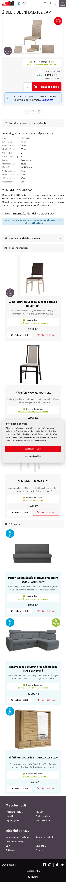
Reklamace (10, 850)
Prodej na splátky (43, 816)
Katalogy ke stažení (44, 837)
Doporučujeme (12, 820)
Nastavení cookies (33, 456)
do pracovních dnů (33, 323)
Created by (33, 871)
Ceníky (38, 841)
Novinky (39, 811)
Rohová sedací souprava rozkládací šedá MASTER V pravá (33, 668)
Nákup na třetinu (43, 820)
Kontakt (9, 816)
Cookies (39, 850)
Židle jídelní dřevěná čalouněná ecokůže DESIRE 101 (33, 304)
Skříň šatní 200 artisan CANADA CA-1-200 (33, 757)
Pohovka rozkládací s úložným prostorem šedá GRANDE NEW (33, 580)
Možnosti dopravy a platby (17, 837)
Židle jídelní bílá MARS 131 (33, 481)
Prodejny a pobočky (14, 811)
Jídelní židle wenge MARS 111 (33, 392)
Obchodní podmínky (14, 841)
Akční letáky (41, 845)
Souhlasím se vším (33, 449)
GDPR (8, 845)
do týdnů (33, 500)
